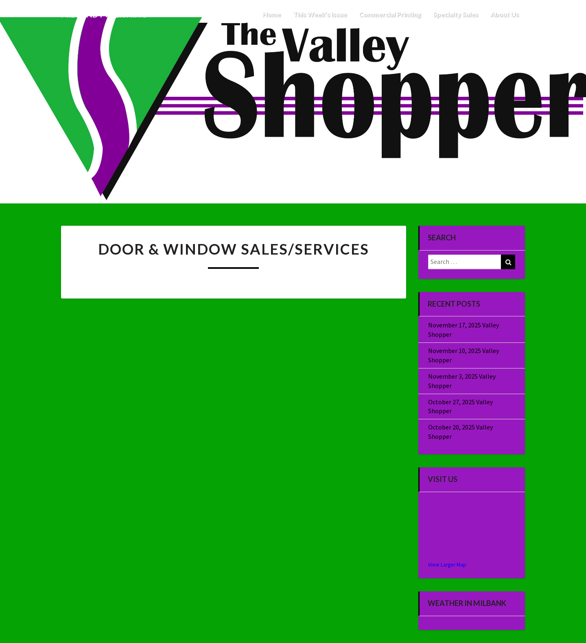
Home (271, 14)
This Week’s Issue (320, 14)
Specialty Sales (455, 14)
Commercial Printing (390, 14)
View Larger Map (447, 564)
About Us (504, 14)
